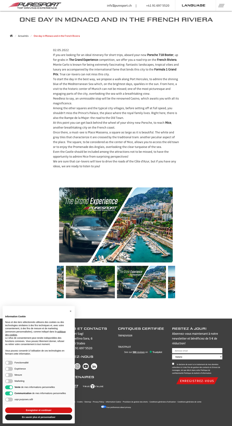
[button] (220, 5)
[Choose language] (197, 356)
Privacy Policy (98, 402)
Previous (52, 283)
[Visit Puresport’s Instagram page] (77, 368)
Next (180, 283)
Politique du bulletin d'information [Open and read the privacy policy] (197, 373)
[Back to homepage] (12, 35)
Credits (80, 402)
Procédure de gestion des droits (135, 402)
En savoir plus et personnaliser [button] (38, 417)
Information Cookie (113, 402)
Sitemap (87, 402)
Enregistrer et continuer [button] (39, 410)
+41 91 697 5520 (80, 348)
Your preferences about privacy (116, 407)
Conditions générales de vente (189, 402)
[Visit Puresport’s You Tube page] (85, 368)
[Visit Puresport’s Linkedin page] (94, 368)
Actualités (23, 36)
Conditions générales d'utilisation (163, 402)
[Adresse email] (197, 350)
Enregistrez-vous (197, 381)
